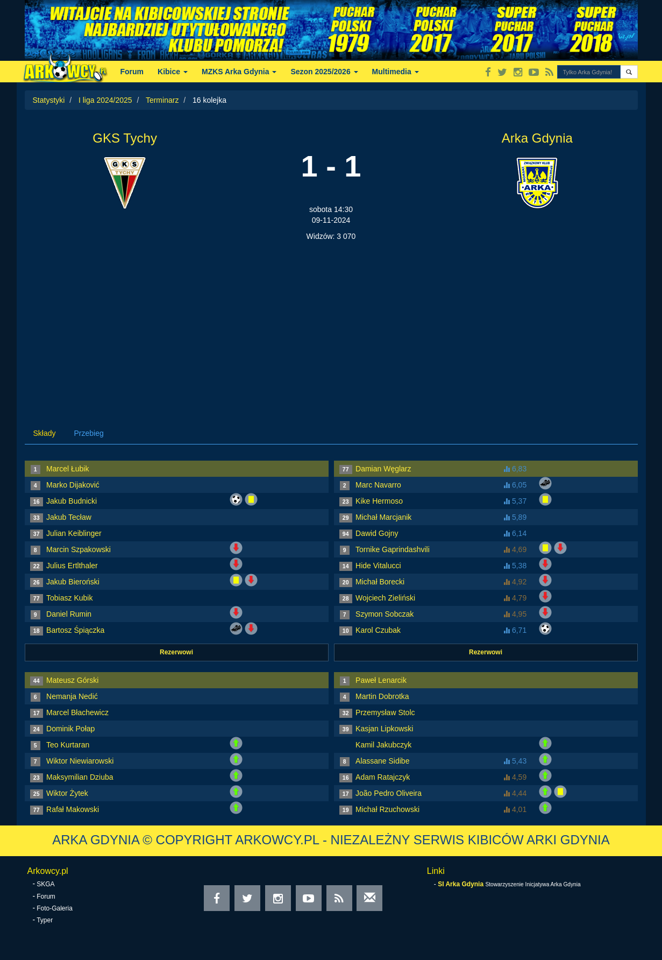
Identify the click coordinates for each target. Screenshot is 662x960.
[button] (629, 72)
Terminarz (162, 100)
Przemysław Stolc (385, 712)
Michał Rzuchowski (387, 809)
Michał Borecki (379, 581)
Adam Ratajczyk (382, 777)
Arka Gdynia (537, 138)
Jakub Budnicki (71, 501)
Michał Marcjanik (383, 517)
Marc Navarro (378, 485)
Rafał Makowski (72, 809)
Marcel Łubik (67, 468)
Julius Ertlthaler (72, 565)
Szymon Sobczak (384, 614)
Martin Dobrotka (382, 696)
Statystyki (49, 100)
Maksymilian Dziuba (79, 777)
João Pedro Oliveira (388, 793)
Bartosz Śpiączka (75, 630)
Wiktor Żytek (67, 793)
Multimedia (395, 71)
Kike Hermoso (379, 501)
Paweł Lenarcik (381, 680)
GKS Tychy (124, 138)
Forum (132, 71)
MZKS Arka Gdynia (239, 71)
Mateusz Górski (72, 680)
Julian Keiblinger (74, 533)
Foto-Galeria (55, 908)
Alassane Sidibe (382, 761)
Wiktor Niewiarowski (79, 761)
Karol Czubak (378, 630)
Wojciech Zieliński (385, 598)
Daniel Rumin (68, 614)
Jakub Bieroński (72, 581)
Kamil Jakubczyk (383, 744)
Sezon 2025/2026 (324, 71)
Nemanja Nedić (72, 696)
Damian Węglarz (383, 468)
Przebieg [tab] (89, 433)
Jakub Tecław (68, 517)
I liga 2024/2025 (105, 100)
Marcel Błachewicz (77, 712)
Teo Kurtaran (67, 744)
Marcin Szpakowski (78, 549)
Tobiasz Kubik (69, 598)
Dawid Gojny (376, 533)
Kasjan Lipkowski (384, 728)
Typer (45, 920)
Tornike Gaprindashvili (392, 549)
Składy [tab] (44, 433)
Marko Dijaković (72, 485)
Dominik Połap (70, 728)
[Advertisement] (331, 322)
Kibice (173, 71)
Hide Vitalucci (378, 565)
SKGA (45, 884)
